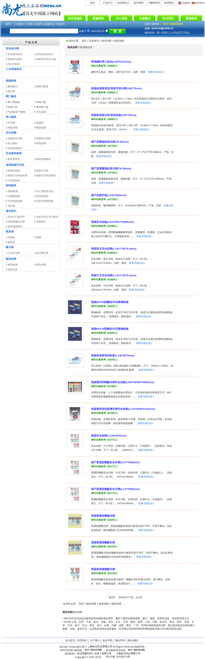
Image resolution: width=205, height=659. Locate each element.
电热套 (60, 24)
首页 (92, 2)
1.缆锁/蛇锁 (12, 191)
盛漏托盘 (49, 24)
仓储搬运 (144, 18)
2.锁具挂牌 (40, 264)
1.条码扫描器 (13, 170)
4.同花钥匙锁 (41, 196)
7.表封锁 (10, 206)
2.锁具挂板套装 (42, 159)
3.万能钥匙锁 (13, 196)
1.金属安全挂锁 (14, 138)
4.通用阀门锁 (41, 107)
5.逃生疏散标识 (14, 226)
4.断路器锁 (40, 127)
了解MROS (154, 2)
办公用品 (121, 18)
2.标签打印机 (41, 170)
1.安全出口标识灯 (15, 216)
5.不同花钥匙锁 (14, 201)
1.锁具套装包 (13, 159)
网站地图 (132, 640)
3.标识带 (10, 91)
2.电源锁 (38, 122)
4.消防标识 (40, 221)
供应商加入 (123, 2)
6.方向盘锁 (40, 112)
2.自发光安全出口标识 (46, 216)
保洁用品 (168, 18)
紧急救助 (191, 18)
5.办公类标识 (13, 64)
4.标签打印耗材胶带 (45, 175)
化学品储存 (75, 18)
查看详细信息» (156, 72)
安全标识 (94, 40)
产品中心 (108, 2)
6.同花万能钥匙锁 (43, 201)
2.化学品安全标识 (43, 54)
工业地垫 (18, 24)
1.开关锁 (10, 122)
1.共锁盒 (10, 237)
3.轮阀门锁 (12, 107)
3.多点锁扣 (12, 143)
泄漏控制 (98, 18)
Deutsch (199, 2)
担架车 (38, 24)
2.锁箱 (37, 237)
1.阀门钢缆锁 (13, 102)
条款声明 (107, 640)
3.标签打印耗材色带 (16, 175)
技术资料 (139, 2)
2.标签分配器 (41, 86)
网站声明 (120, 640)
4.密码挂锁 (40, 143)
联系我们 (169, 2)
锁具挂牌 (106, 40)
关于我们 (95, 640)
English (186, 2)
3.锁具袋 (10, 242)
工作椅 (29, 24)
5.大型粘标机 (13, 180)
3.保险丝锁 (12, 127)
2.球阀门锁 (40, 102)
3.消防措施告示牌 (15, 221)
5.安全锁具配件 (14, 148)
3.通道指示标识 (14, 59)
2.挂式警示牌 (41, 253)
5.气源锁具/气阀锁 (16, 112)
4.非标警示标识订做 (45, 59)
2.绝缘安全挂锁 (42, 138)
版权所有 (140, 646)
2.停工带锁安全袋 (43, 191)
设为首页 (70, 640)
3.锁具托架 (12, 269)
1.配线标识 (12, 86)
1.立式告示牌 (13, 253)
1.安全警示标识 (14, 54)
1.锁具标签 (12, 264)
